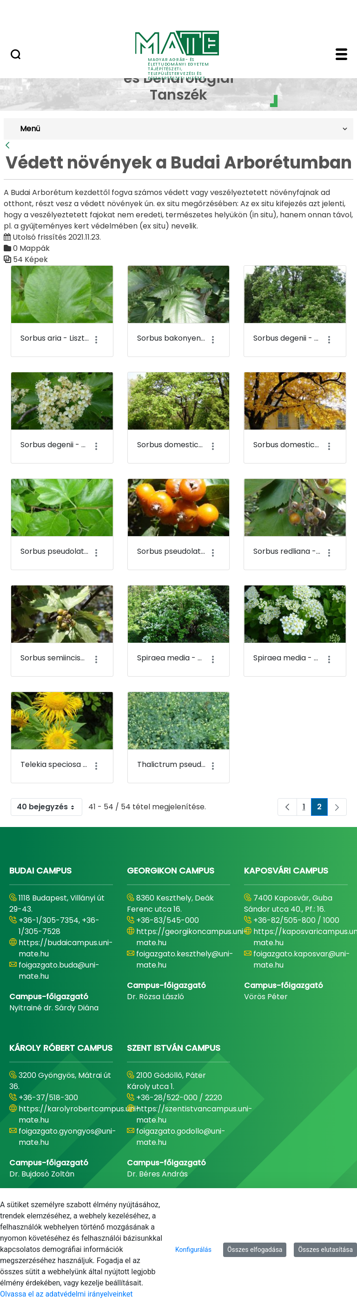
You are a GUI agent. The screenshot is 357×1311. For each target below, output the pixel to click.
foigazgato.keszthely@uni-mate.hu (184, 959)
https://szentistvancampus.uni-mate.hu (194, 1114)
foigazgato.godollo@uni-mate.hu (180, 1137)
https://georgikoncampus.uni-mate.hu (191, 937)
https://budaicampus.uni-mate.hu (66, 948)
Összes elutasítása (325, 1249)
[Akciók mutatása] (96, 340)
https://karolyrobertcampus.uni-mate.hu (79, 1114)
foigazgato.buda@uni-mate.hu (59, 971)
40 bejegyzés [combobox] (49, 807)
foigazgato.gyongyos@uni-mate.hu (67, 1137)
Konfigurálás (193, 1249)
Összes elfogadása (255, 1249)
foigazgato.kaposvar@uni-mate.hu (301, 959)
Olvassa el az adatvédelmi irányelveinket (66, 1294)
